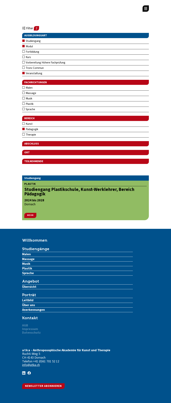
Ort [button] (27, 152)
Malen (27, 88)
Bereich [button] (29, 118)
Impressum (30, 329)
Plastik (27, 104)
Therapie (29, 135)
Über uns (28, 305)
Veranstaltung (32, 73)
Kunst (27, 124)
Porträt (29, 295)
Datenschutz (31, 332)
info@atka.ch (31, 365)
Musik (27, 98)
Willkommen (34, 240)
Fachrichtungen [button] (35, 82)
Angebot (30, 281)
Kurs (26, 57)
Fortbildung (30, 52)
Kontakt (30, 318)
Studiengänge (35, 249)
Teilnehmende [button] (33, 161)
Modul (27, 46)
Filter (30, 28)
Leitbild (27, 300)
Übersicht (29, 287)
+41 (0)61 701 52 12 (46, 361)
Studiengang (31, 41)
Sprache (28, 109)
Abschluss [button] (31, 144)
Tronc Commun (33, 68)
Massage (29, 93)
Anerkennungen (33, 310)
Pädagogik (30, 129)
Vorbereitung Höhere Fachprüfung (43, 63)
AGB (25, 325)
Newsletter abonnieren (43, 386)
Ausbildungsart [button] (35, 35)
